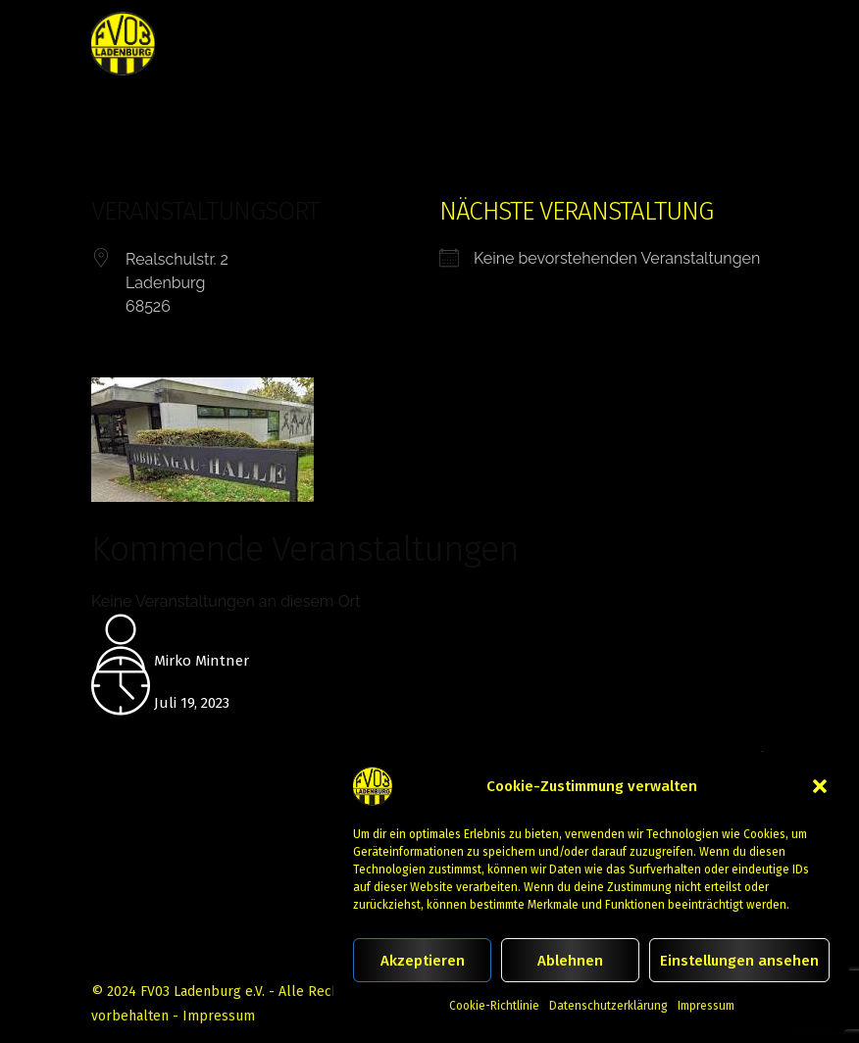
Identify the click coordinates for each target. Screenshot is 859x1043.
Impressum (706, 1006)
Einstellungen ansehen (739, 960)
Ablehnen (570, 960)
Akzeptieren (422, 960)
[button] (820, 786)
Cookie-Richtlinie (494, 1006)
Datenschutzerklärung (608, 1006)
